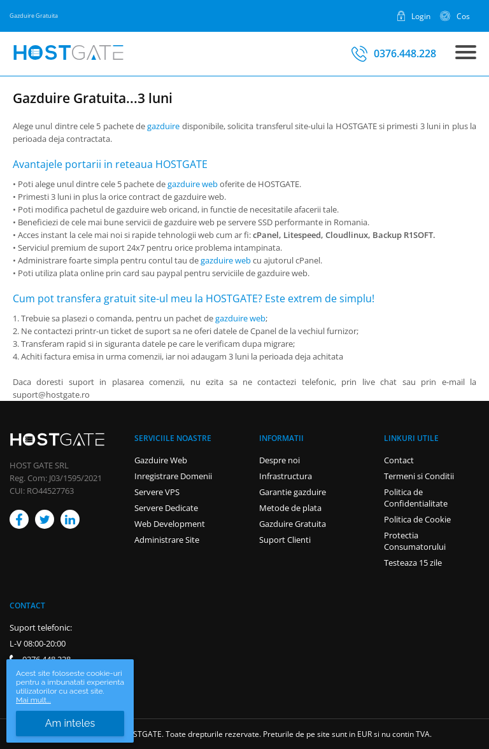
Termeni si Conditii (419, 476)
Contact (399, 460)
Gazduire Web (160, 460)
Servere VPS (157, 492)
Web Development (169, 523)
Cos (463, 16)
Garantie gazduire (292, 492)
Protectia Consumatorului (415, 540)
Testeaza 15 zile (413, 562)
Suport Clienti (285, 539)
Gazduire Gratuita (292, 523)
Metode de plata (290, 508)
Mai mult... (33, 700)
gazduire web (192, 184)
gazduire (163, 126)
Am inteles (70, 723)
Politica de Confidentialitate (416, 497)
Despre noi (279, 460)
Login (420, 16)
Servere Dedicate (166, 508)
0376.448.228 (405, 53)
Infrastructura (285, 476)
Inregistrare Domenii (173, 476)
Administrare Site (166, 539)
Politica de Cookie (417, 519)
